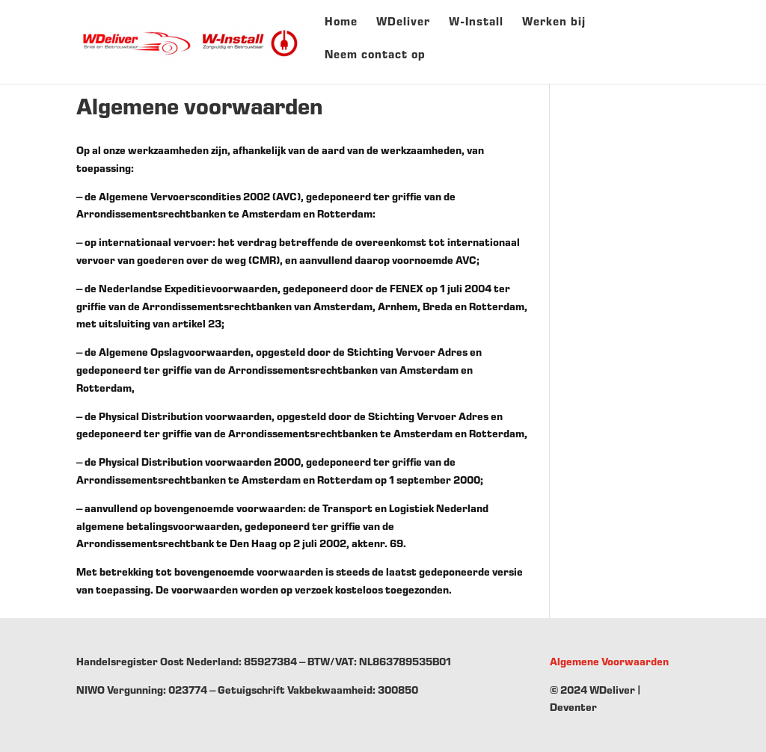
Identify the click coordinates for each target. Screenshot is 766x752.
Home (341, 28)
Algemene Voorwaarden (609, 663)
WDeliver (403, 28)
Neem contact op (375, 61)
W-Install (476, 28)
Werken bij (554, 28)
